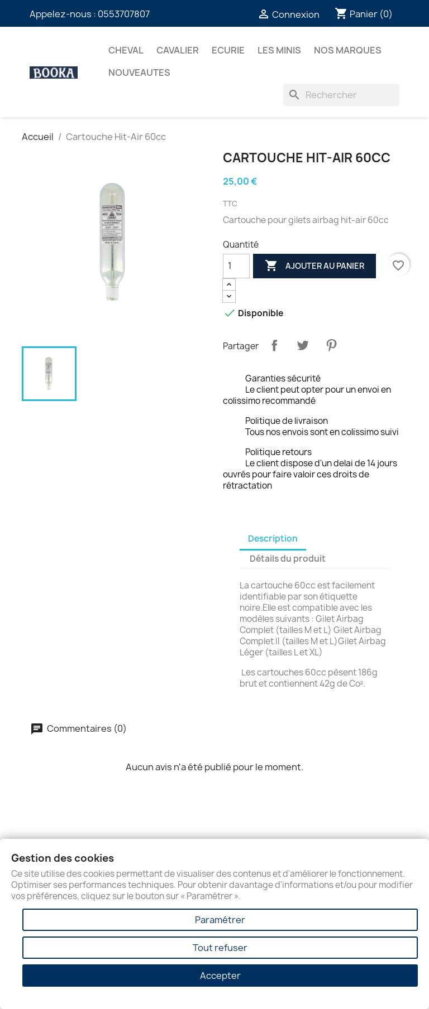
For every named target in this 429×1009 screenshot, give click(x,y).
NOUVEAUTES (139, 72)
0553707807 (124, 14)
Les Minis (279, 50)
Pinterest (331, 345)
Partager (274, 345)
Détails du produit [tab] (288, 558)
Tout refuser (220, 948)
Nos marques (348, 50)
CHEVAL (126, 50)
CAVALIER (177, 50)
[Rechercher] (341, 95)
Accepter (220, 975)
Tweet (303, 345)
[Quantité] (236, 266)
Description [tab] (273, 538)
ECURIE (228, 50)
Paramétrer (220, 920)
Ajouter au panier (314, 266)
